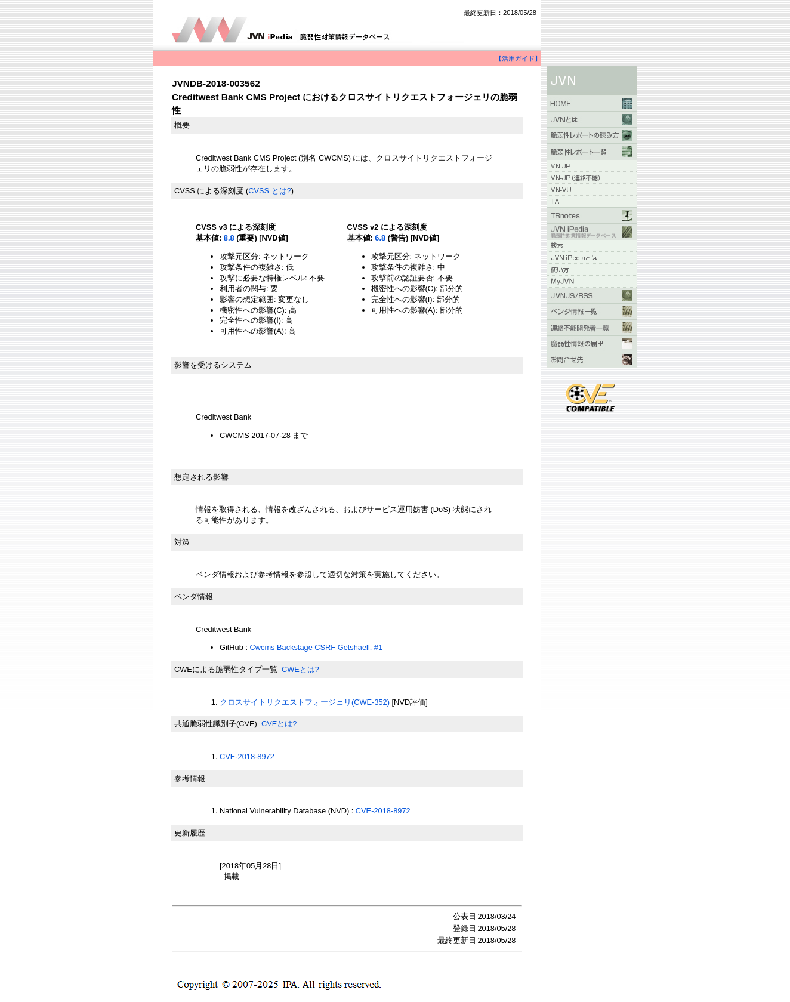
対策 (182, 542)
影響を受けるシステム (213, 364)
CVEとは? (279, 723)
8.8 (229, 237)
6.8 (380, 237)
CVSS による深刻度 (208, 190)
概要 (182, 125)
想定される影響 (201, 477)
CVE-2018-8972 (247, 756)
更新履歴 (189, 832)
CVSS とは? (269, 190)
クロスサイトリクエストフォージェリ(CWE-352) (305, 702)
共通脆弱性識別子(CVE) (215, 723)
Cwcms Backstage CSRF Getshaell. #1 (316, 647)
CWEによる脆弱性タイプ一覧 (225, 669)
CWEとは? (300, 669)
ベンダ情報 (193, 596)
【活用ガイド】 (518, 58)
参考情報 (189, 778)
